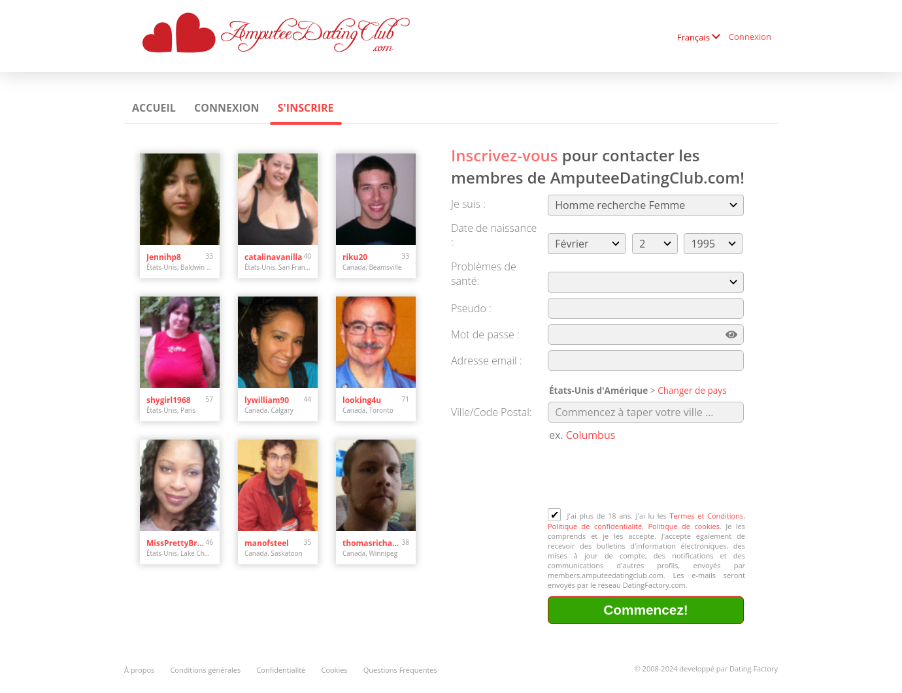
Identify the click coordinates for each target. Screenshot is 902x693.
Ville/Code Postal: (491, 412)
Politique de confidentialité (595, 526)
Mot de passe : (485, 334)
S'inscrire (306, 108)
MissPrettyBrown (176, 543)
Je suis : (468, 204)
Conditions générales (205, 670)
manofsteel (266, 543)
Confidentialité (280, 670)
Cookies (334, 670)
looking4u (361, 400)
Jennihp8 (163, 257)
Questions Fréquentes (400, 670)
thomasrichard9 (372, 543)
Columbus (591, 435)
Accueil (154, 108)
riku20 (354, 257)
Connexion (750, 36)
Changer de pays (692, 390)
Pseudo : (471, 308)
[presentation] (647, 476)
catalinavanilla (273, 257)
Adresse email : (486, 360)
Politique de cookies (683, 526)
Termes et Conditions (706, 516)
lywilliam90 (266, 400)
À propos (139, 670)
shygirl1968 (168, 400)
